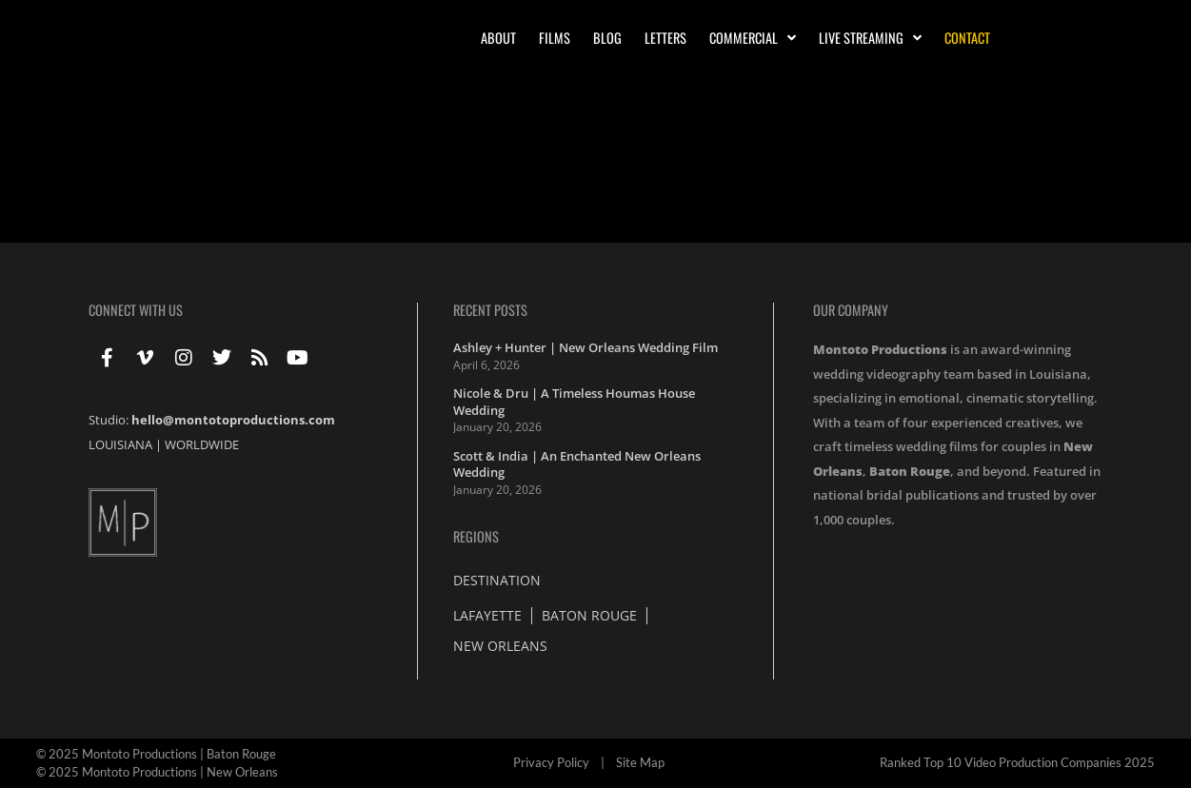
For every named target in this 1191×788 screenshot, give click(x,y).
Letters (665, 38)
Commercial (752, 38)
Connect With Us (136, 310)
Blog (607, 38)
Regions (476, 536)
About (498, 38)
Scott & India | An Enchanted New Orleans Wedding (577, 464)
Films (554, 38)
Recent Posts (490, 310)
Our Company (850, 310)
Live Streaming (870, 38)
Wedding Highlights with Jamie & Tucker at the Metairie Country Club (349, 164)
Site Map (640, 762)
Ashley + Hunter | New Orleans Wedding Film (585, 347)
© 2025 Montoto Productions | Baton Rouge (156, 753)
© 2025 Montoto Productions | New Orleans (157, 771)
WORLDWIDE (202, 444)
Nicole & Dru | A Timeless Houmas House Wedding (574, 401)
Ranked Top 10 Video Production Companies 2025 (1017, 762)
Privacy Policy (551, 762)
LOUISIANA (120, 444)
